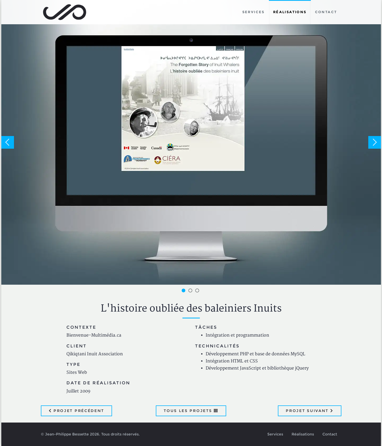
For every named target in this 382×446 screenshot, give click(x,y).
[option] (191, 142)
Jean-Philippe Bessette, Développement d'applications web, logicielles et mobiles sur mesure (65, 12)
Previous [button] (7, 142)
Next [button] (374, 142)
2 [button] (191, 291)
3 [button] (198, 291)
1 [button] (184, 291)
